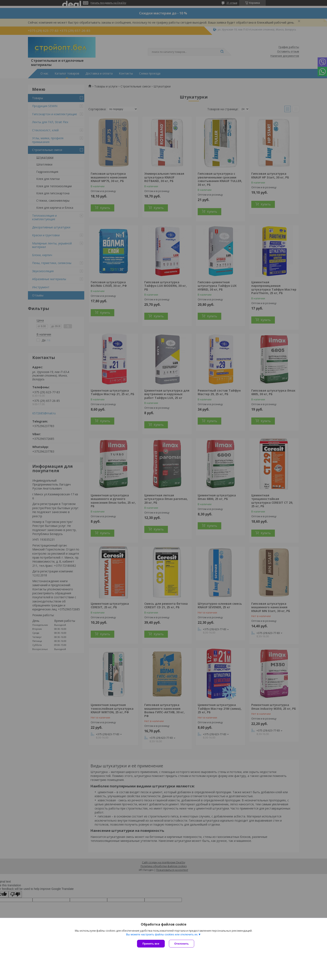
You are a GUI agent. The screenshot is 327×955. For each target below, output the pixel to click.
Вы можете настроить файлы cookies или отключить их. (162, 934)
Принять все (150, 943)
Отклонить (181, 943)
